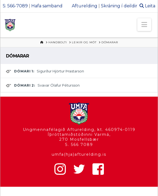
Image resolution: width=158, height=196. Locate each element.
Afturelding (84, 5)
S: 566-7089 (15, 5)
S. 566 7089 (79, 144)
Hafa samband (47, 5)
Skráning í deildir (119, 5)
